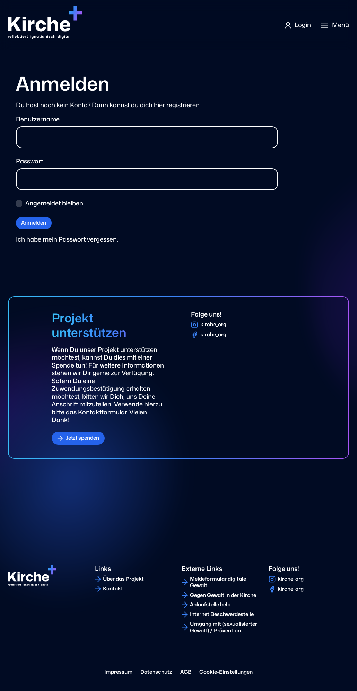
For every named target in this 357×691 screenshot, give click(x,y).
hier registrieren (177, 105)
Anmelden (33, 223)
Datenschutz (156, 672)
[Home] (45, 22)
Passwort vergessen (88, 239)
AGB (186, 672)
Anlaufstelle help (210, 604)
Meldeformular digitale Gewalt (218, 582)
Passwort (29, 161)
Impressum (118, 672)
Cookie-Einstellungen (226, 672)
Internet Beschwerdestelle (222, 614)
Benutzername (38, 119)
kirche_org (213, 324)
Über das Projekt (123, 579)
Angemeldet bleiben (54, 203)
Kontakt (113, 588)
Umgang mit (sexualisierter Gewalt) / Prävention (223, 627)
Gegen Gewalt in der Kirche (223, 595)
